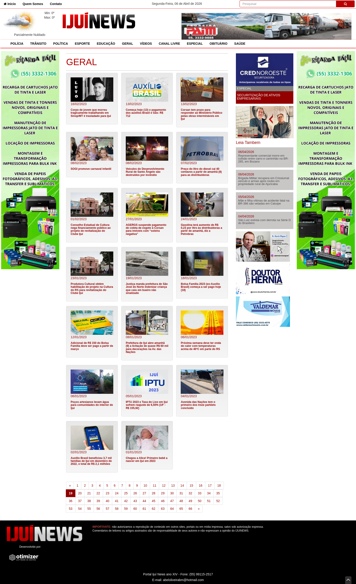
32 (190, 493)
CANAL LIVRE (169, 43)
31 (181, 493)
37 (80, 501)
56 (98, 508)
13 (173, 485)
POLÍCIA (16, 43)
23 (107, 493)
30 (172, 493)
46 (163, 501)
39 (98, 501)
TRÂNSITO (38, 43)
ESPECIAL (195, 43)
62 (154, 508)
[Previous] (70, 485)
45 (154, 501)
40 (107, 501)
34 (209, 493)
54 (80, 508)
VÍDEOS (146, 43)
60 (135, 508)
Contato (56, 4)
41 (117, 501)
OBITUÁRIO (218, 43)
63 (163, 508)
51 (209, 501)
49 (190, 501)
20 (80, 493)
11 (154, 485)
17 (210, 485)
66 (190, 508)
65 (181, 508)
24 (117, 493)
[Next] (199, 509)
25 (126, 493)
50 (199, 501)
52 (218, 501)
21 (89, 493)
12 (164, 485)
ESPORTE (82, 43)
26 (135, 493)
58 (117, 508)
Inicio (11, 3)
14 (182, 485)
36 (70, 501)
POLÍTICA (60, 43)
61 (144, 508)
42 (126, 501)
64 (172, 508)
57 (107, 508)
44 (144, 501)
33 (199, 493)
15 (191, 485)
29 (163, 493)
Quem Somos (32, 4)
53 (70, 508)
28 (154, 493)
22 (98, 493)
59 (126, 508)
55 (89, 508)
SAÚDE (239, 43)
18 (219, 485)
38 (89, 501)
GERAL (127, 43)
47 (172, 501)
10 (145, 485)
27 (144, 493)
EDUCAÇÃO (106, 43)
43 (135, 501)
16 (201, 485)
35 (218, 493)
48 (181, 501)
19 (72, 493)
